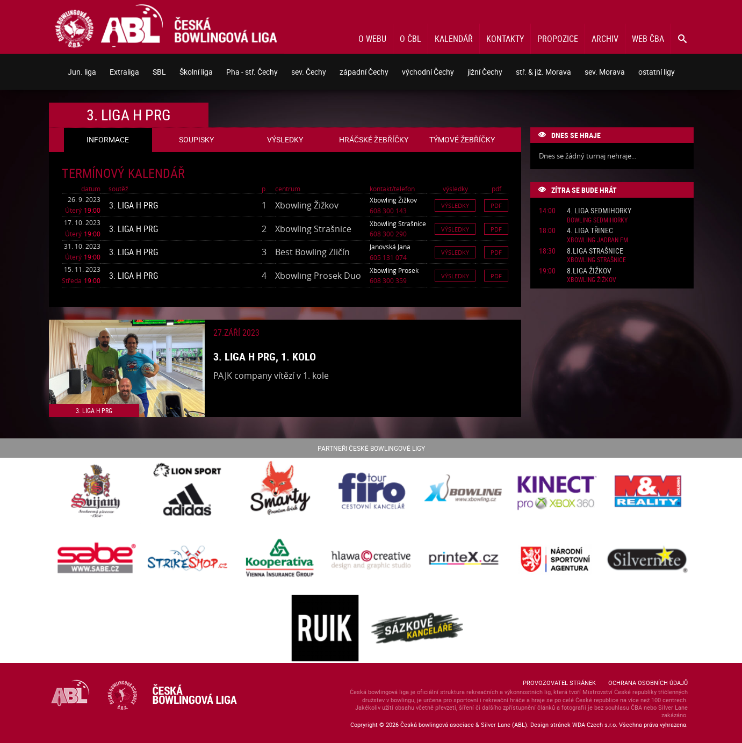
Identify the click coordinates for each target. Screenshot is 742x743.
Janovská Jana (390, 246)
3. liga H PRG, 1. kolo (264, 356)
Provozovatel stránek (559, 683)
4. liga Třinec (590, 230)
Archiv (605, 39)
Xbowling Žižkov (393, 200)
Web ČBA (648, 39)
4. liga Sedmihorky (599, 210)
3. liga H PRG (133, 205)
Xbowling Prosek (394, 270)
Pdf (496, 205)
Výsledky (455, 205)
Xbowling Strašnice (398, 223)
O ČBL (410, 39)
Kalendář (454, 39)
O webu (372, 39)
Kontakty (505, 39)
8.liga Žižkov (589, 271)
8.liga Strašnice (595, 251)
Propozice (557, 39)
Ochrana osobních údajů (648, 683)
